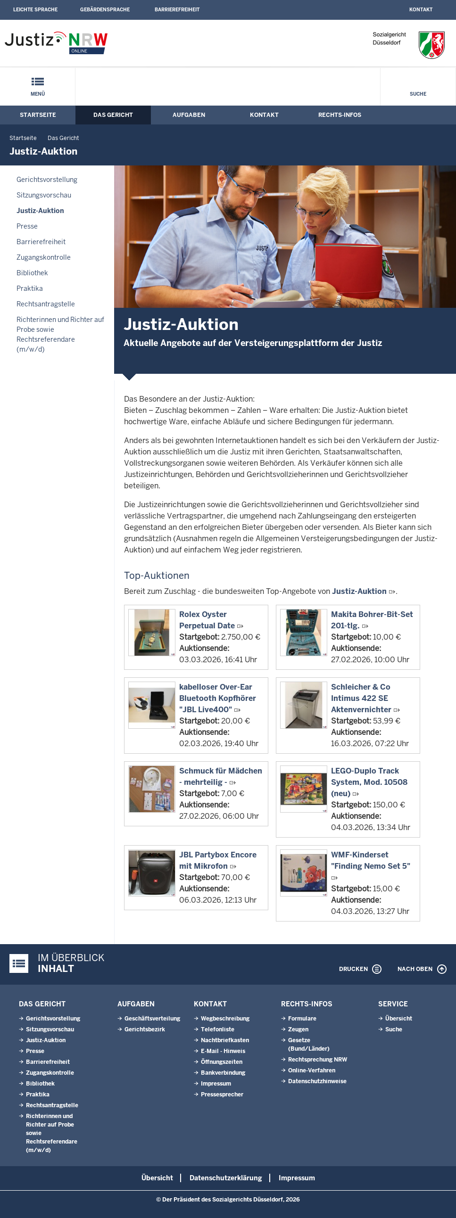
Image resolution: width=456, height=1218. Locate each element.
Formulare (302, 1018)
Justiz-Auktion (40, 210)
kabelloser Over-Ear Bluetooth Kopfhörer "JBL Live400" (217, 698)
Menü (38, 94)
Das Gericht (113, 115)
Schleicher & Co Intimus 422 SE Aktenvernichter (361, 698)
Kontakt (420, 10)
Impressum (216, 1083)
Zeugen (298, 1029)
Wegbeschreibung (225, 1018)
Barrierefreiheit (177, 10)
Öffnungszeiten (221, 1062)
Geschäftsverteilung (152, 1018)
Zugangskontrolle (44, 257)
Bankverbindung (223, 1073)
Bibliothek (32, 273)
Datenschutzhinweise (317, 1081)
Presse (27, 226)
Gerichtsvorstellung (47, 179)
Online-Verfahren (311, 1070)
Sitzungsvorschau (44, 195)
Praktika (30, 288)
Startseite (38, 115)
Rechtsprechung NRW (317, 1059)
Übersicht (398, 1018)
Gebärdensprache (105, 10)
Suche (418, 94)
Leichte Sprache (35, 10)
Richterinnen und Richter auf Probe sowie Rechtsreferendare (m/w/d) (60, 334)
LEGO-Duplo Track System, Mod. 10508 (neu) (369, 782)
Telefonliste (217, 1029)
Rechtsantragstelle (46, 304)
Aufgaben (189, 115)
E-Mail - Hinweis (223, 1051)
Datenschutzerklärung (226, 1178)
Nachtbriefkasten (225, 1040)
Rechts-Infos (339, 115)
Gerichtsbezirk (144, 1029)
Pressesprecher (222, 1094)
